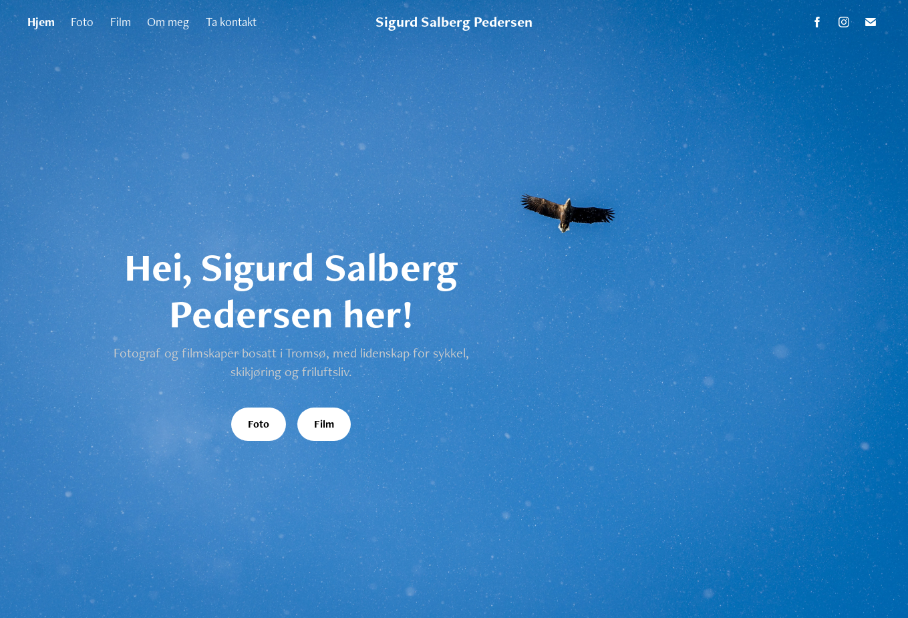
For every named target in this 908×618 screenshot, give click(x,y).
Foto (82, 21)
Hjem (41, 21)
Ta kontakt (231, 21)
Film (120, 21)
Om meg (168, 21)
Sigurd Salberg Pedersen (454, 21)
